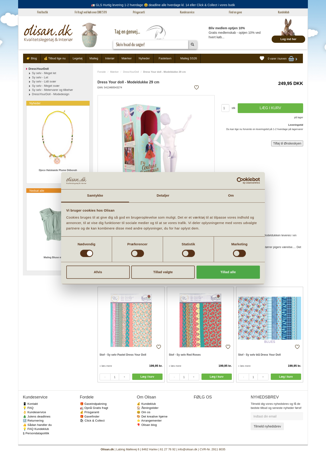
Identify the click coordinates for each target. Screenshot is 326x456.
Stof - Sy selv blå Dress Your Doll (259, 354)
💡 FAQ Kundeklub (36, 429)
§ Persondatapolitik (36, 433)
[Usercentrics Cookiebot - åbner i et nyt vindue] (240, 180)
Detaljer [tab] (163, 196)
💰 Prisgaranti (89, 412)
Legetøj (77, 58)
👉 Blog (31, 58)
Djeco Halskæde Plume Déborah (58, 170)
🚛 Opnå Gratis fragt (94, 408)
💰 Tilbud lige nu (55, 58)
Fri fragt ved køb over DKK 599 (91, 12)
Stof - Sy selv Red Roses (185, 354)
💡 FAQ (28, 408)
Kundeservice (187, 12)
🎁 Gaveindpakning (93, 403)
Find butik (42, 12)
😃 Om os (143, 412)
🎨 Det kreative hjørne (152, 416)
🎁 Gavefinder (90, 416)
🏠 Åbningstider (147, 408)
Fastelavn (165, 58)
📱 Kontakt (30, 403)
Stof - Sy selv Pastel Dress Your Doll (123, 354)
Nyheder (144, 58)
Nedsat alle (36, 190)
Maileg (93, 58)
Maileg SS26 (188, 58)
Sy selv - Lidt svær (44, 81)
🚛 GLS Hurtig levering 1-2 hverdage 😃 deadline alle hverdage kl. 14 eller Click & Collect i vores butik (163, 5)
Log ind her (288, 39)
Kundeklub (283, 12)
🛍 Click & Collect (92, 420)
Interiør (110, 58)
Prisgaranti (139, 12)
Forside (102, 71)
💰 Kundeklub (146, 403)
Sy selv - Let (40, 77)
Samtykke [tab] (95, 196)
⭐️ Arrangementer (149, 420)
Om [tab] (231, 196)
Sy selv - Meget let (44, 73)
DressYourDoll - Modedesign (50, 94)
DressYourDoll (131, 71)
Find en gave (235, 12)
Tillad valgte (163, 272)
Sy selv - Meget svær (46, 85)
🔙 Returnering (33, 420)
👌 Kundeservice (34, 412)
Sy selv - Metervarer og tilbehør (52, 90)
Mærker (127, 58)
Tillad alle (228, 272)
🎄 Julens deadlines (36, 416)
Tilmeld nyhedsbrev (267, 426)
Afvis (98, 272)
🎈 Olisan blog (147, 425)
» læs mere (106, 365)
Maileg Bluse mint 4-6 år (58, 257)
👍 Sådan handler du (37, 425)
